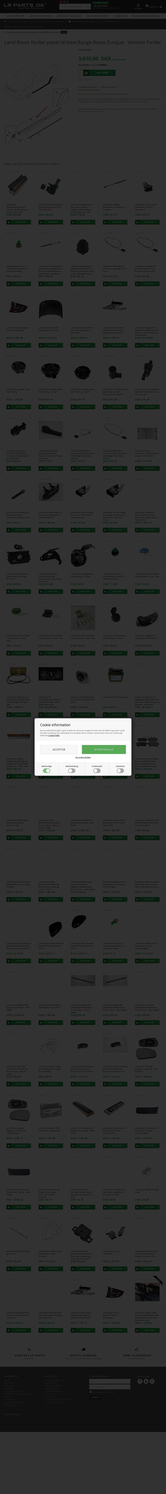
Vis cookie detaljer (83, 757)
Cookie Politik (53, 735)
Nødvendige (47, 769)
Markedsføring (72, 769)
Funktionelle (97, 769)
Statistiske (120, 769)
